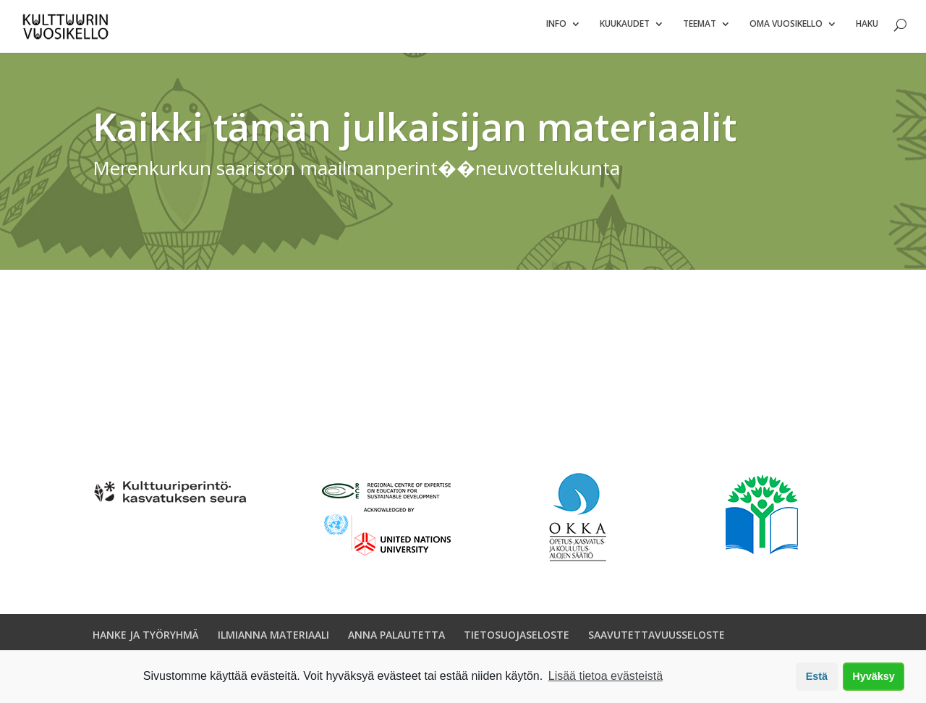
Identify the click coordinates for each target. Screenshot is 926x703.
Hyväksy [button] (873, 676)
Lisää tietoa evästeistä (605, 676)
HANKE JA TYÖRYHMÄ (146, 640)
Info (556, 29)
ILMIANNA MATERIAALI (273, 640)
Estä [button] (817, 676)
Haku (867, 29)
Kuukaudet (625, 29)
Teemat (699, 29)
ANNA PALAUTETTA (396, 640)
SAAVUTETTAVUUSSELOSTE (656, 640)
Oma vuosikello (786, 29)
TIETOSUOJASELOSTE (516, 640)
